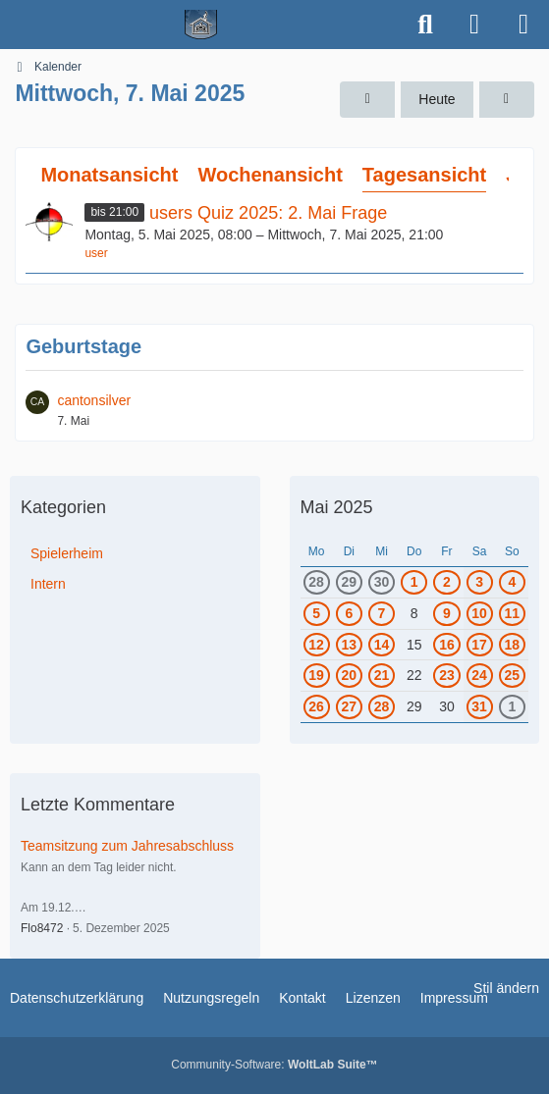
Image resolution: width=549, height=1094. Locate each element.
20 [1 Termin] (349, 675)
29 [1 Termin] (349, 582)
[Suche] (425, 24)
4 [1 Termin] (512, 582)
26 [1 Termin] (316, 706)
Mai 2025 (337, 507)
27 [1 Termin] (349, 706)
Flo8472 (42, 928)
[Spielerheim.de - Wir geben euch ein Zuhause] (201, 24)
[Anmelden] (474, 24)
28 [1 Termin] (316, 582)
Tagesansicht (424, 174)
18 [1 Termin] (513, 644)
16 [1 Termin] (447, 644)
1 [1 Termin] (414, 582)
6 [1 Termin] (349, 613)
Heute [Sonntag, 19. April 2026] (436, 99)
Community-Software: (274, 1064)
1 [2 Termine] (512, 706)
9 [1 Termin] (447, 613)
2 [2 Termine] (447, 582)
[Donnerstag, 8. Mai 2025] (506, 99)
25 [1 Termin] (513, 675)
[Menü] (523, 24)
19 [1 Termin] (316, 675)
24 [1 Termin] (479, 675)
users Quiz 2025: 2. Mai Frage (268, 213)
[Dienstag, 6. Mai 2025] (367, 99)
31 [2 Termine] (479, 706)
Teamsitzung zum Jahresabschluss (127, 846)
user (95, 253)
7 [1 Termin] (382, 613)
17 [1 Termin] (479, 644)
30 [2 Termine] (382, 582)
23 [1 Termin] (447, 675)
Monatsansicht (109, 174)
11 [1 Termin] (513, 613)
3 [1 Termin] (479, 582)
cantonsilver (94, 400)
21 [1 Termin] (382, 675)
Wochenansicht (269, 174)
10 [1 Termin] (479, 613)
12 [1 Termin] (316, 644)
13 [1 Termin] (349, 644)
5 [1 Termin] (316, 613)
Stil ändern (506, 988)
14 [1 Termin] (382, 644)
